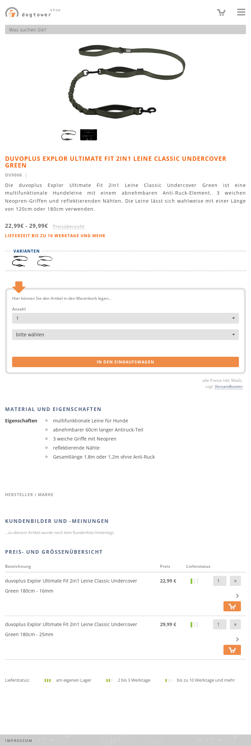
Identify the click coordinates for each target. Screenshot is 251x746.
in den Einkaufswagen (125, 362)
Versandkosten (229, 386)
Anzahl (19, 309)
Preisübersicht (69, 226)
